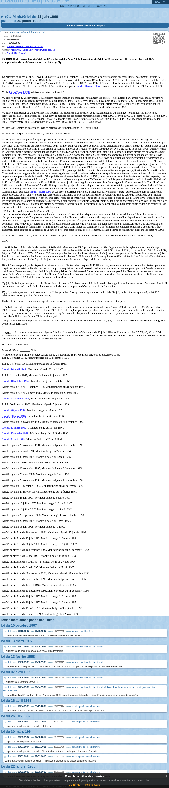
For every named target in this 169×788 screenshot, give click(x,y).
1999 (54, 17)
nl (164, 1)
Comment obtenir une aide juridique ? (85, 25)
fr (156, 1)
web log (89, 5)
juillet (26, 21)
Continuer (75, 784)
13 (39, 17)
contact (103, 5)
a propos (74, 5)
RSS (62, 5)
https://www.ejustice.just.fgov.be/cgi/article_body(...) (33, 50)
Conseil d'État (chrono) (16, 53)
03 (19, 21)
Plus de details (92, 784)
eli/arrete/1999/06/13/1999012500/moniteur (25, 46)
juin (45, 17)
